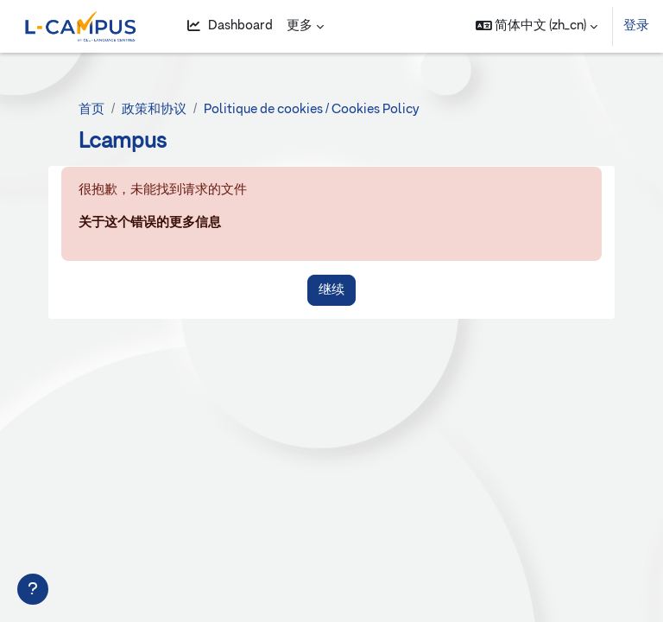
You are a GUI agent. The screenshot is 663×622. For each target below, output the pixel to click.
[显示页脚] (32, 589)
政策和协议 (154, 109)
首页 (91, 109)
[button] (536, 26)
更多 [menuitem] (300, 25)
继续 (331, 289)
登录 (636, 25)
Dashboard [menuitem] (230, 26)
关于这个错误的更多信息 (150, 222)
